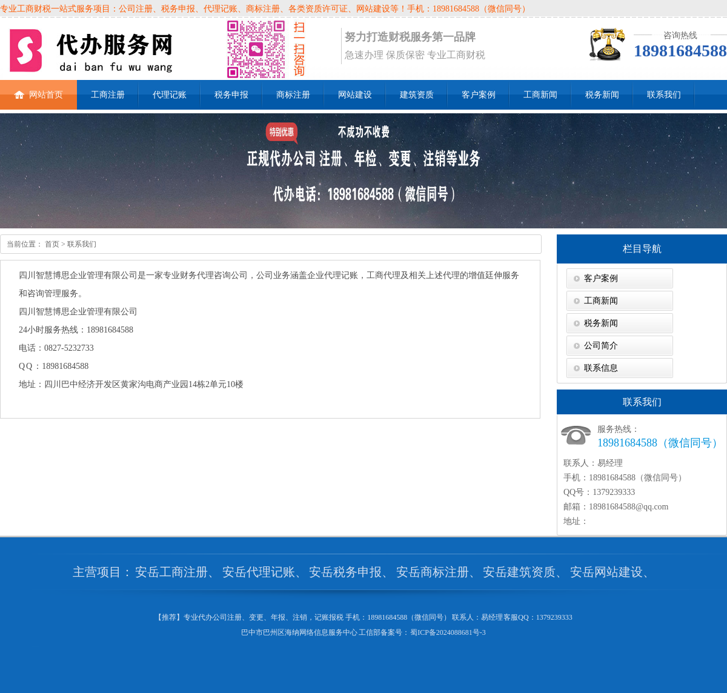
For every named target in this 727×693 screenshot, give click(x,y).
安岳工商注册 (171, 572)
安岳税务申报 (345, 572)
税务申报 (231, 94)
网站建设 (355, 94)
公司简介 (601, 345)
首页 (51, 244)
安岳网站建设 (606, 572)
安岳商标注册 (432, 572)
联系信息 (601, 368)
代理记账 (170, 94)
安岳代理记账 (258, 572)
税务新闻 (602, 94)
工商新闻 (540, 94)
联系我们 (664, 94)
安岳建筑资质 (519, 572)
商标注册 (293, 94)
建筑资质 (417, 94)
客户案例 (479, 94)
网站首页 (38, 89)
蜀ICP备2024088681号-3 (448, 632)
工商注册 (108, 94)
